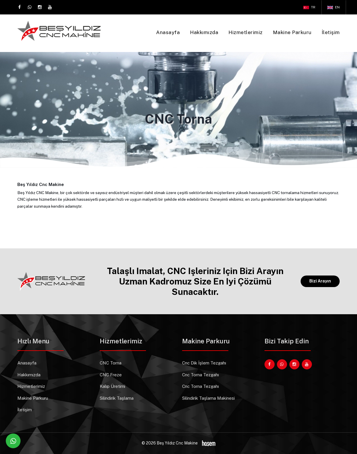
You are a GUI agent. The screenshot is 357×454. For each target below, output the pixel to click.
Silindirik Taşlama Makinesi (208, 398)
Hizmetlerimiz (245, 32)
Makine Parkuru (292, 32)
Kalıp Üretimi (112, 386)
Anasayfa (168, 32)
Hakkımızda (204, 32)
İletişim (331, 32)
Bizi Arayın (320, 281)
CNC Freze (111, 374)
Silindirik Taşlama (117, 398)
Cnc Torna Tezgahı (200, 374)
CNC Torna (110, 362)
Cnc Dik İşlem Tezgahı (204, 362)
